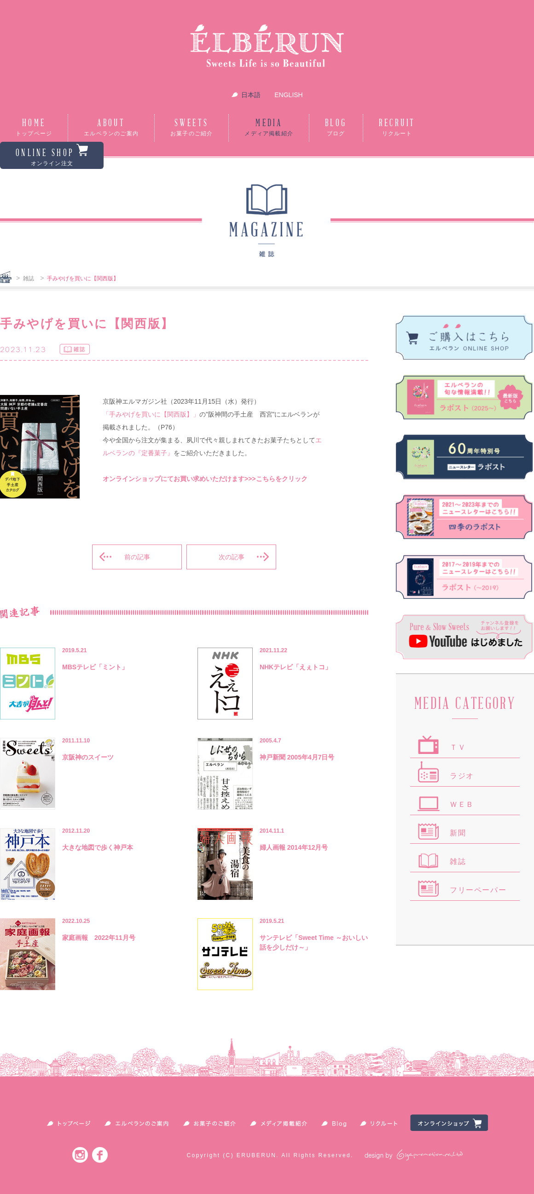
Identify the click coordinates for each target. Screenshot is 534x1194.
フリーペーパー (478, 890)
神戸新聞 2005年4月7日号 (297, 757)
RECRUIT (397, 128)
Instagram (80, 1155)
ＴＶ (458, 747)
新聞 (458, 833)
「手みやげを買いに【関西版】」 (151, 414)
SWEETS (191, 128)
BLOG (336, 128)
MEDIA (268, 128)
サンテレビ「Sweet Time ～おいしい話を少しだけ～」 (314, 942)
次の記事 (231, 557)
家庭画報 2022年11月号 (98, 937)
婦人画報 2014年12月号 (294, 847)
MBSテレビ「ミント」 (95, 667)
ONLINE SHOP (52, 155)
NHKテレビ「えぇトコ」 (295, 667)
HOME (34, 128)
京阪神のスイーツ (88, 757)
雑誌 (28, 278)
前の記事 (137, 557)
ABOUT (111, 128)
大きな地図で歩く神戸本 (97, 847)
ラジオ (462, 776)
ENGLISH (288, 95)
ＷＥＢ (462, 804)
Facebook (100, 1155)
